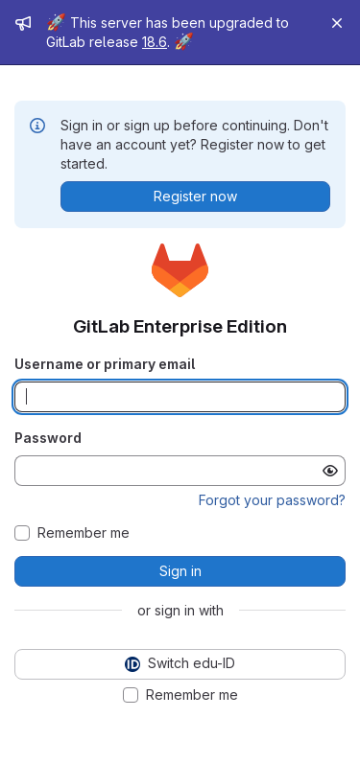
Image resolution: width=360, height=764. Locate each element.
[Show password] (330, 470)
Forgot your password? (272, 500)
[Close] (336, 23)
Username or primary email (104, 364)
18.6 (154, 42)
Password (48, 437)
